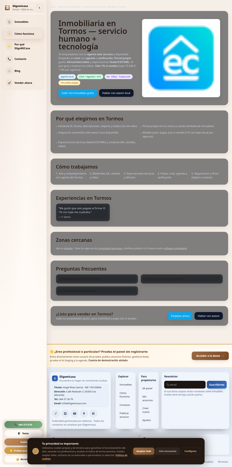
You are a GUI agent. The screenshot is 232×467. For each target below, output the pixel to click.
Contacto (125, 404)
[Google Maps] (84, 413)
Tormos (122, 6)
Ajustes (146, 420)
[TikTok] (56, 413)
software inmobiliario (175, 248)
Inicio (53, 6)
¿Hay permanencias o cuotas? (164, 279)
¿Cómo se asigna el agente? (78, 291)
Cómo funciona (125, 394)
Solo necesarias (167, 451)
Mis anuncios (147, 398)
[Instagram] (65, 413)
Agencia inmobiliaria (69, 6)
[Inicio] (19, 7)
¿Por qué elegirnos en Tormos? (80, 279)
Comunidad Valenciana (94, 6)
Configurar (190, 451)
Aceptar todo (143, 451)
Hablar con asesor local (116, 93)
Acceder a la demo (210, 356)
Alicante (112, 6)
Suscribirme (216, 384)
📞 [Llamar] (23, 424)
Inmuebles (126, 384)
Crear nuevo (146, 409)
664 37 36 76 (66, 399)
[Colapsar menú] (39, 7)
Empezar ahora (180, 316)
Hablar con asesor (209, 316)
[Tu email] (185, 385)
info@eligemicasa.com (74, 403)
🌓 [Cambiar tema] (23, 433)
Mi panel (147, 388)
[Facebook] (93, 413)
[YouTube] (74, 413)
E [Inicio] (55, 378)
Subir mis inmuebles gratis (78, 93)
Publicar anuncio (124, 414)
